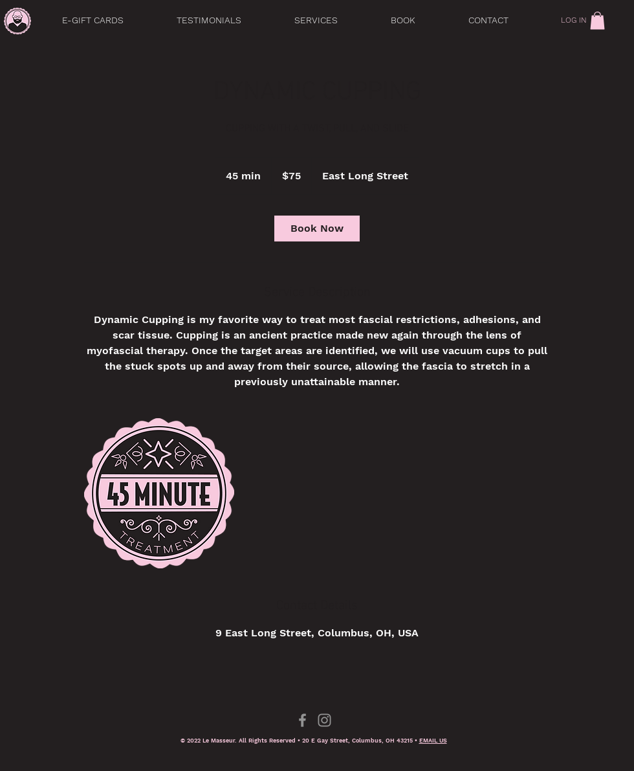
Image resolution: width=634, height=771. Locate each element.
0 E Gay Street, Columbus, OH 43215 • (362, 740)
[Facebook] (302, 720)
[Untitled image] (159, 493)
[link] (597, 20)
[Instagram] (324, 720)
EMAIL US (433, 740)
